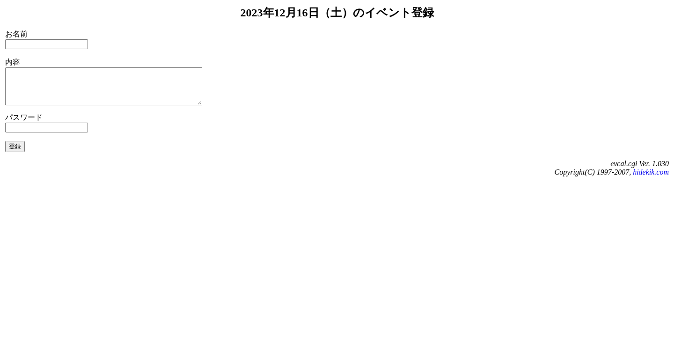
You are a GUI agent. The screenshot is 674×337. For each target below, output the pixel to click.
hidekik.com (651, 179)
